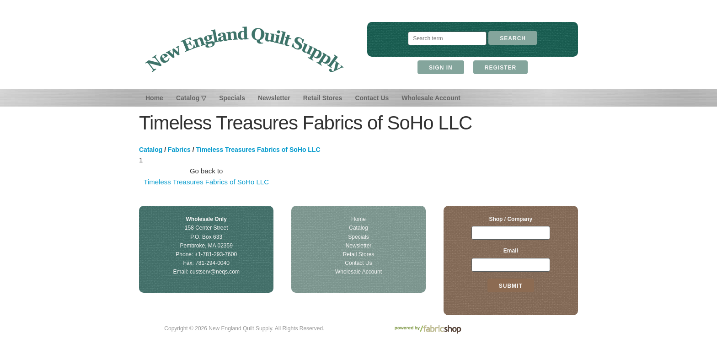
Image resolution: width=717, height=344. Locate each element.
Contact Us (372, 98)
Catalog (150, 149)
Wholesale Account (430, 98)
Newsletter (274, 98)
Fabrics (179, 149)
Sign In (441, 67)
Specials (232, 98)
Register (500, 67)
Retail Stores (322, 98)
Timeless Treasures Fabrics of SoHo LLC (258, 149)
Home (154, 98)
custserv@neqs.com (215, 272)
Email (510, 250)
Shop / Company (510, 219)
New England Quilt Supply (244, 49)
